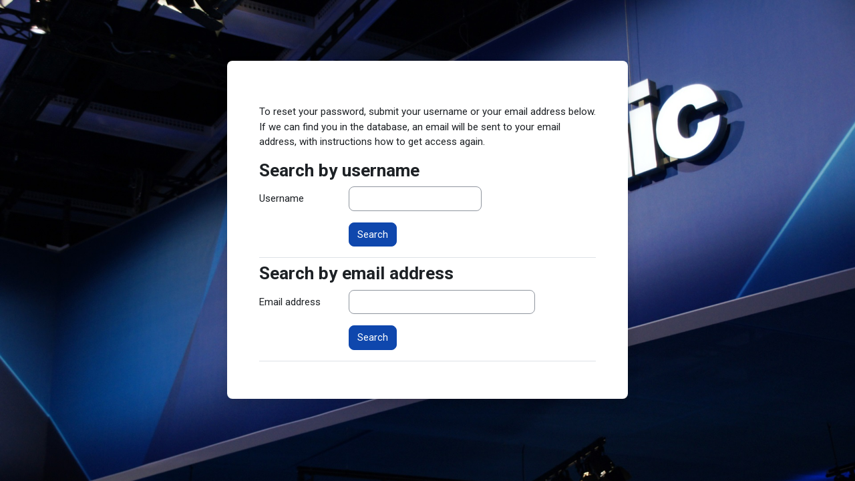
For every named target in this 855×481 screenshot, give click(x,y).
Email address (290, 302)
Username (281, 198)
